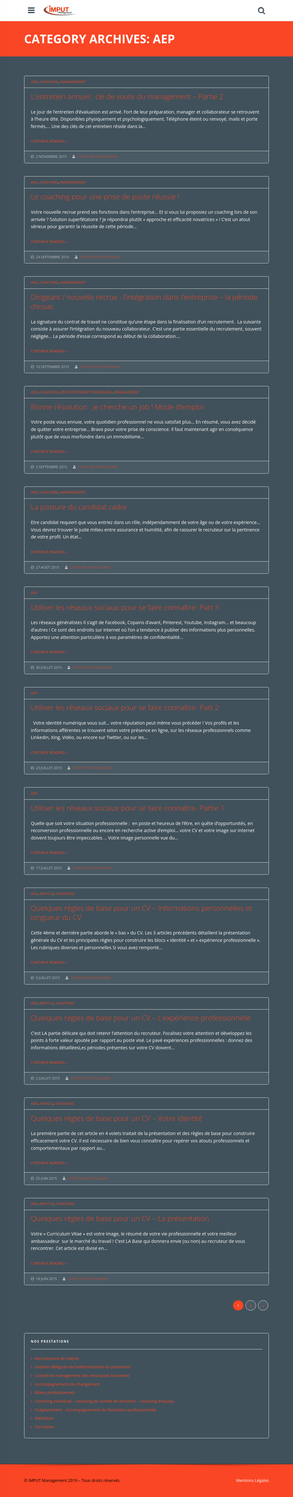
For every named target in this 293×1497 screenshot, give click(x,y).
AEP (34, 81)
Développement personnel (86, 392)
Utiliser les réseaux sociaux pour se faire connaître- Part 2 (125, 707)
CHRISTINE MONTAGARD (97, 156)
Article (46, 893)
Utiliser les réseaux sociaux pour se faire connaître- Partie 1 (128, 808)
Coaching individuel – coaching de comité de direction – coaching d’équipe (104, 1401)
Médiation (44, 1418)
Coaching (48, 81)
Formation (45, 1427)
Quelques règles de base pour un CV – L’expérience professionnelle (141, 1018)
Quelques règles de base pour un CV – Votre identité (116, 1118)
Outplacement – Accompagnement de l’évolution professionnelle (95, 1410)
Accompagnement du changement (67, 1384)
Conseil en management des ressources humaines (82, 1375)
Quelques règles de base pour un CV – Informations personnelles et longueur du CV (141, 912)
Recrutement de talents (57, 1358)
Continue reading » (49, 141)
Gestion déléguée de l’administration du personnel (82, 1367)
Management (73, 81)
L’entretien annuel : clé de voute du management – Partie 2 (127, 96)
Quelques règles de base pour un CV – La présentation (120, 1218)
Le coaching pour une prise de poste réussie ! (105, 197)
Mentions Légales (252, 1480)
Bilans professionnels (55, 1392)
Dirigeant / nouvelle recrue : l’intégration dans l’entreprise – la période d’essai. (144, 301)
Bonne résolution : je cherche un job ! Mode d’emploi (117, 407)
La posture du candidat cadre (79, 507)
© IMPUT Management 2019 (50, 1480)
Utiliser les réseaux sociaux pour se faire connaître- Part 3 (125, 607)
